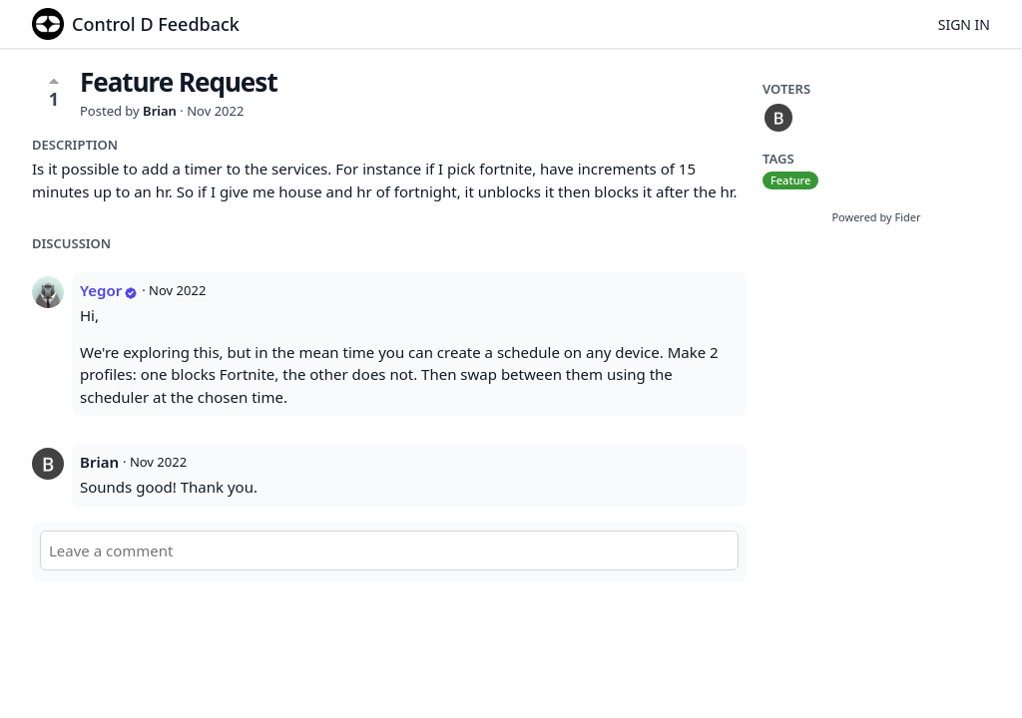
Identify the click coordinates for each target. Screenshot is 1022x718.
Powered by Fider (875, 216)
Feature (790, 180)
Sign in (964, 24)
